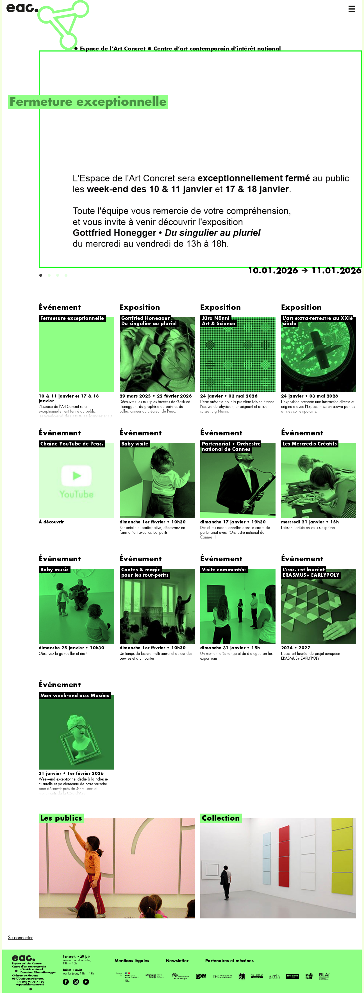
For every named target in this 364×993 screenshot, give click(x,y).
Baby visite (135, 444)
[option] (185, 163)
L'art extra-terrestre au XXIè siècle (318, 321)
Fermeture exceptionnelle (88, 102)
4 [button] (66, 275)
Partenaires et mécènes (229, 961)
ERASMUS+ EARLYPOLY (311, 575)
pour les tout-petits (145, 575)
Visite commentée (224, 570)
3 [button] (57, 275)
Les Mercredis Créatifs (310, 444)
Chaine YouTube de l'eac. (71, 444)
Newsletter (177, 961)
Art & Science (218, 324)
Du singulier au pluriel (149, 324)
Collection (221, 818)
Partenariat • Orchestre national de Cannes (231, 447)
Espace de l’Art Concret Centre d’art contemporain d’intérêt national (177, 49)
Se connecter (20, 938)
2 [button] (49, 275)
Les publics (61, 818)
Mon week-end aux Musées (74, 696)
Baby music (54, 570)
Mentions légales (132, 961)
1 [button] (41, 275)
